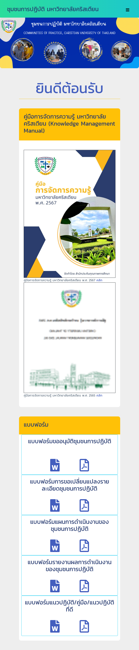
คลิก (99, 280)
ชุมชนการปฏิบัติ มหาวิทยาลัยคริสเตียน (53, 9)
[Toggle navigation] (127, 10)
